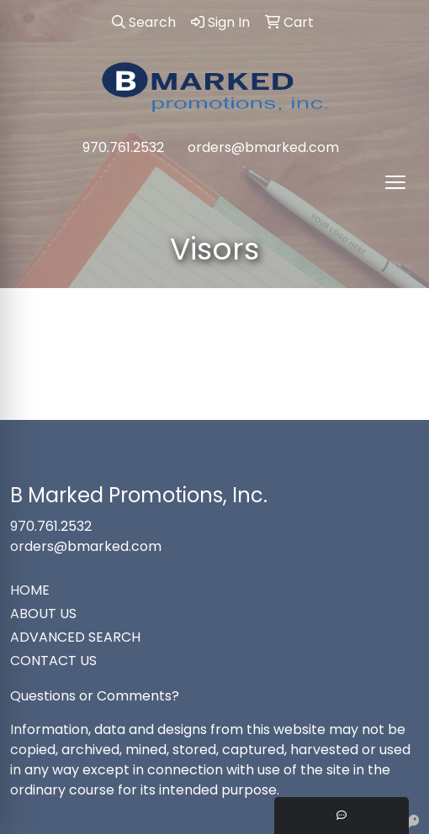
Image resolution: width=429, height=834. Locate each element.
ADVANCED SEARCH (75, 637)
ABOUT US (43, 613)
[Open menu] (395, 182)
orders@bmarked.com (263, 147)
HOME (30, 590)
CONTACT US (53, 660)
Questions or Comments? (94, 695)
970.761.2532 (123, 147)
